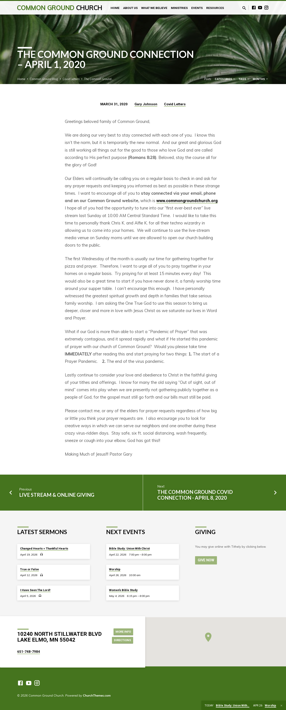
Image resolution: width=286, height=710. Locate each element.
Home (115, 8)
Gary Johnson (146, 104)
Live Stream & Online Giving (56, 495)
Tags (244, 79)
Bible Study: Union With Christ (129, 548)
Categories (225, 79)
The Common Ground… (98, 79)
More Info (122, 631)
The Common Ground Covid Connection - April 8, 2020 (195, 495)
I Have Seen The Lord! (35, 590)
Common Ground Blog (44, 79)
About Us (130, 8)
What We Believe (154, 8)
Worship (114, 569)
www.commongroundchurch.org (187, 200)
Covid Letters (71, 79)
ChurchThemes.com (97, 695)
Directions (121, 640)
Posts (207, 79)
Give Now (206, 560)
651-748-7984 (28, 652)
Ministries (179, 8)
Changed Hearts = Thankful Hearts (44, 548)
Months (261, 79)
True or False (29, 569)
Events (197, 8)
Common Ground (59, 8)
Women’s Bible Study (123, 590)
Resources (215, 8)
